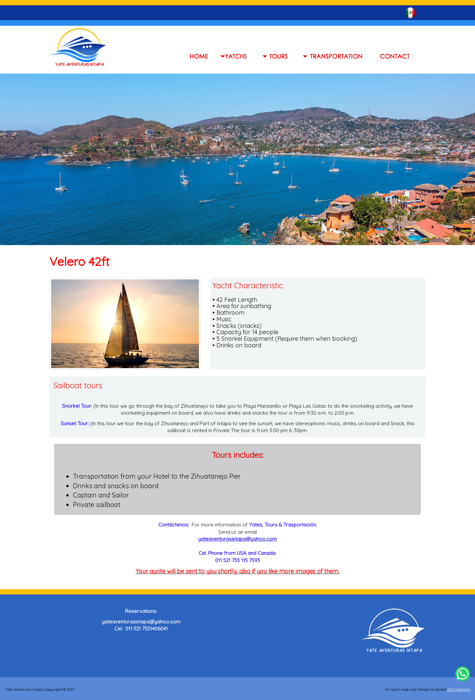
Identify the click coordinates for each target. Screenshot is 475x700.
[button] (277, 56)
